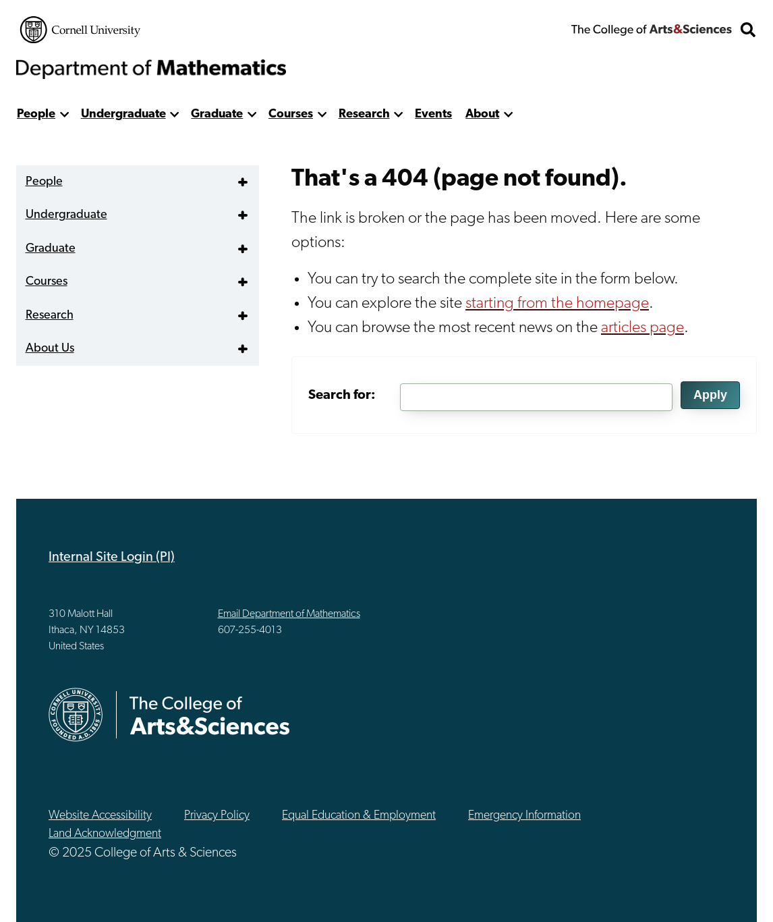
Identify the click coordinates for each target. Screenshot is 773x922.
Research (364, 114)
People (36, 114)
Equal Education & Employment (359, 815)
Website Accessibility (100, 815)
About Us (50, 348)
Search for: (342, 395)
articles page (642, 328)
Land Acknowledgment (105, 834)
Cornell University (80, 29)
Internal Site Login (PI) (112, 557)
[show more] (64, 114)
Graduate (217, 114)
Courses (290, 114)
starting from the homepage (557, 304)
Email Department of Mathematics (289, 614)
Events (433, 114)
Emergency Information (524, 815)
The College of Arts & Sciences (652, 30)
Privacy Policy (217, 815)
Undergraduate (123, 114)
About (482, 114)
